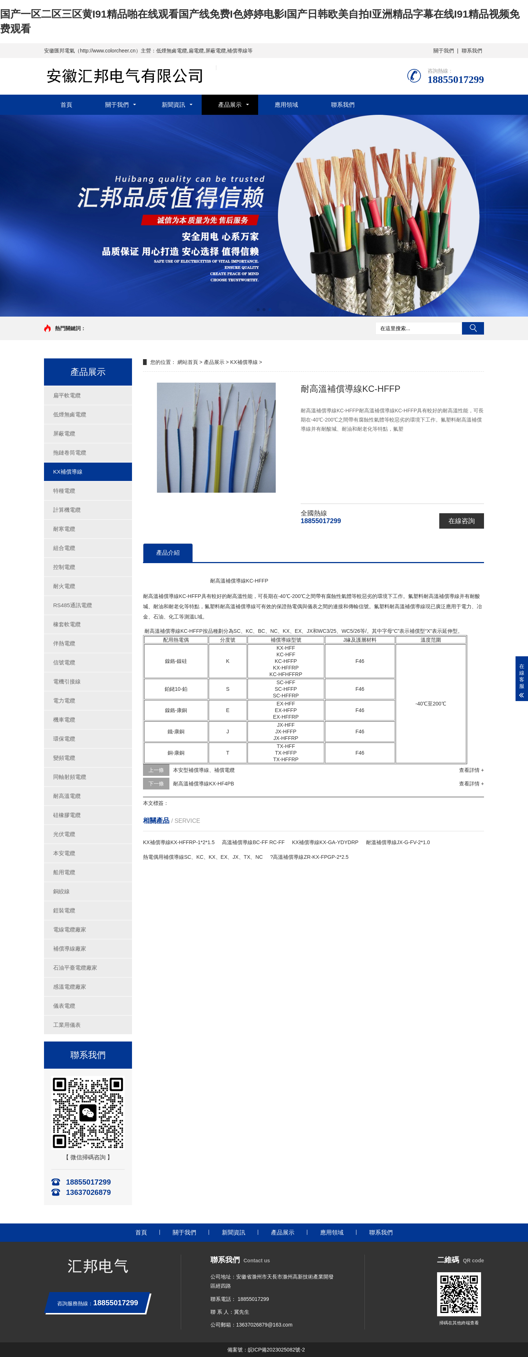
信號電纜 (64, 662)
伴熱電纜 (64, 643)
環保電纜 (64, 739)
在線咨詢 (461, 521)
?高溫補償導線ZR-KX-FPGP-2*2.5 (309, 857)
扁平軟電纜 (67, 395)
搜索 (473, 328)
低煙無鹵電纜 (69, 414)
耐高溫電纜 (67, 796)
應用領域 (286, 105)
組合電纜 (64, 548)
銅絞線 (61, 891)
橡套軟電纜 (67, 624)
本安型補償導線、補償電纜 (204, 770)
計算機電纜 (67, 510)
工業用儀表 (67, 1025)
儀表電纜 (64, 1006)
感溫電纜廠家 (69, 987)
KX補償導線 (67, 471)
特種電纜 (64, 491)
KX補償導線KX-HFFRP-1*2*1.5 (178, 842)
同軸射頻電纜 (69, 777)
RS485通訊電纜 (72, 605)
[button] (258, 309)
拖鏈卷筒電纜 (69, 452)
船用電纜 (64, 872)
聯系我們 (472, 51)
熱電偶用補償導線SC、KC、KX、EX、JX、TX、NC (203, 857)
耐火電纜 (64, 586)
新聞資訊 (173, 105)
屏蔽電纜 (64, 433)
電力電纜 (64, 700)
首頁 (66, 105)
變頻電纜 (64, 758)
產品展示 (230, 105)
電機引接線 (67, 681)
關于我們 (443, 51)
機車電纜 (64, 719)
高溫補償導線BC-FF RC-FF (253, 842)
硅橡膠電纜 (67, 815)
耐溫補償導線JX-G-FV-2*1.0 (398, 842)
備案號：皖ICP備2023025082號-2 (266, 1350)
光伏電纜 (64, 834)
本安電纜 (64, 853)
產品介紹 (168, 553)
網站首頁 (187, 362)
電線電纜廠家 (69, 929)
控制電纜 (64, 567)
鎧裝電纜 (64, 910)
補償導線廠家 (69, 948)
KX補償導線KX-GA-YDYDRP (325, 842)
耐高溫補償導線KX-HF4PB (203, 784)
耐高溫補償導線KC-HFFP (205, 581)
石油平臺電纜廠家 (75, 967)
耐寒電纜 (64, 529)
